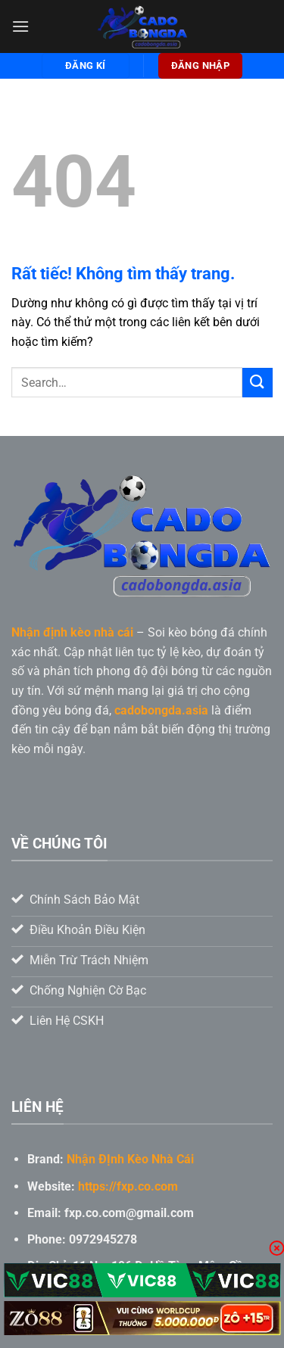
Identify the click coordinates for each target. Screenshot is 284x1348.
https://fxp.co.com (128, 1186)
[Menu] (20, 26)
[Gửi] (257, 382)
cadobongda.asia (161, 710)
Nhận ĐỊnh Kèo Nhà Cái (130, 1159)
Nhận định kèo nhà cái (72, 632)
